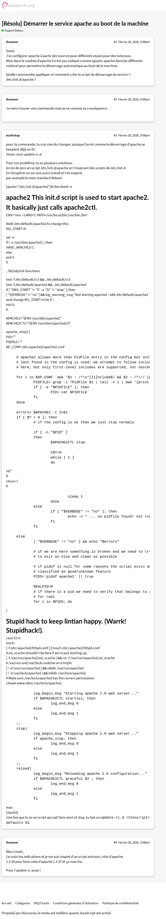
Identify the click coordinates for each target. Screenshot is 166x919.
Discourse (29, 913)
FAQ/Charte (41, 903)
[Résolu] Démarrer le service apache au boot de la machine (75, 23)
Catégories (22, 903)
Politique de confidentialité (120, 903)
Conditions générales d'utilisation (75, 903)
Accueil (6, 903)
